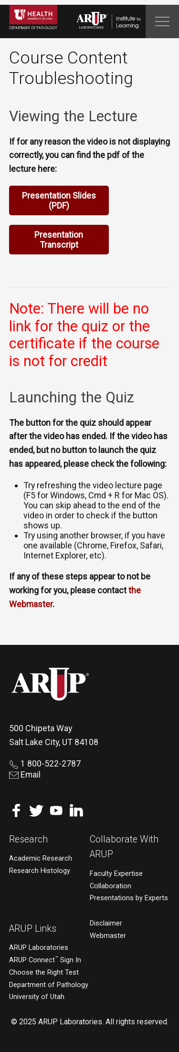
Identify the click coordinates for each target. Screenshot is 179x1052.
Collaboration (110, 886)
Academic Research (40, 858)
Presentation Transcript (58, 240)
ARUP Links (32, 928)
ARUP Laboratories (38, 948)
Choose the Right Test (44, 972)
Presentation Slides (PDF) (59, 200)
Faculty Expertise (116, 874)
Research (28, 839)
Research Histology (39, 871)
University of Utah (36, 997)
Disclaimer (106, 923)
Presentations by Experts (129, 898)
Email (25, 774)
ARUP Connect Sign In (45, 960)
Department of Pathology (48, 985)
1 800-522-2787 (45, 763)
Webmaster (108, 936)
